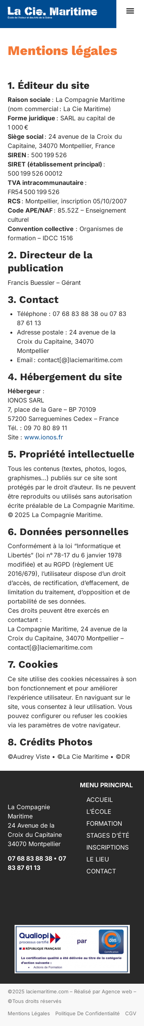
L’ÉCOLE (98, 811)
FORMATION (104, 823)
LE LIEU (97, 859)
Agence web (117, 991)
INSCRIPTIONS (107, 847)
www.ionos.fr (43, 437)
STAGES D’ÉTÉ (107, 835)
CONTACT (101, 871)
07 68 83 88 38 (30, 858)
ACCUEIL (99, 799)
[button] (130, 11)
